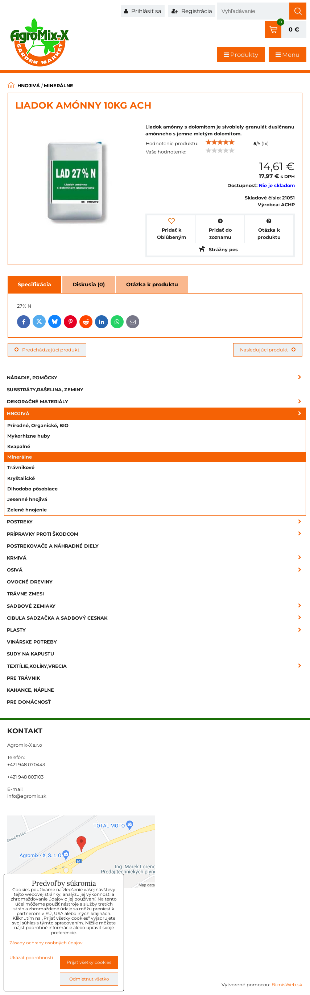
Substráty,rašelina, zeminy (45, 389)
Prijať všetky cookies (89, 962)
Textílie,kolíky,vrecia (156, 666)
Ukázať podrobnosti (31, 957)
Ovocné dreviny (30, 582)
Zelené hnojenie (27, 510)
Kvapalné (18, 446)
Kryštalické (21, 478)
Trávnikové (20, 467)
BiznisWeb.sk (287, 984)
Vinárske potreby (32, 642)
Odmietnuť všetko (89, 979)
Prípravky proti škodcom (156, 534)
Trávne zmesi (25, 593)
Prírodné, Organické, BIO (38, 425)
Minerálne (19, 457)
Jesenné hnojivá (27, 499)
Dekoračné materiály (156, 402)
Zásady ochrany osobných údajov (46, 942)
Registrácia (191, 11)
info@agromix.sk (26, 796)
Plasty (156, 630)
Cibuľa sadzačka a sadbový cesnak (156, 618)
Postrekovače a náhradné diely (53, 546)
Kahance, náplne (30, 690)
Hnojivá (156, 413)
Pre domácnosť (29, 702)
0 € (294, 29)
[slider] (220, 142)
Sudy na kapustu (30, 654)
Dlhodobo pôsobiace (32, 489)
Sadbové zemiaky (156, 606)
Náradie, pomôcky (156, 378)
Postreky (156, 522)
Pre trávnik (23, 678)
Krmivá (156, 558)
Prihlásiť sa (142, 11)
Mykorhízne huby (28, 436)
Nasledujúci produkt (267, 350)
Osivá (156, 570)
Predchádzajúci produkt (47, 350)
